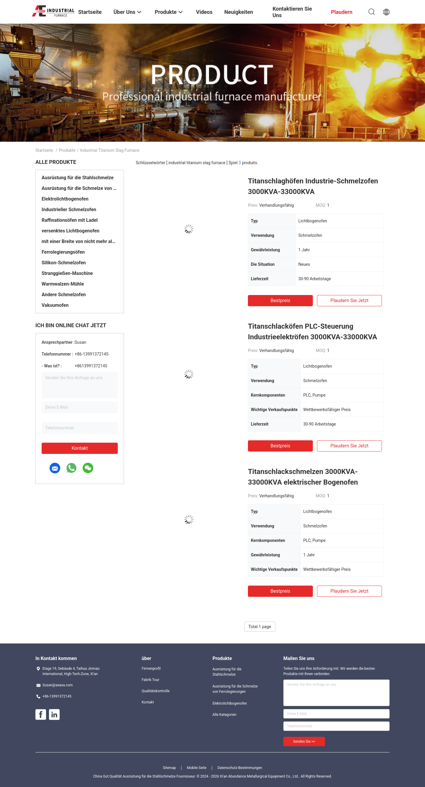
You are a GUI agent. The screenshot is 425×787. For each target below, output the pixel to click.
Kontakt (79, 448)
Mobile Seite (197, 768)
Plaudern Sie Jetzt (350, 300)
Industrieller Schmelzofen (69, 209)
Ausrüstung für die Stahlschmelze (78, 177)
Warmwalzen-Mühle (63, 284)
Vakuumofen (55, 305)
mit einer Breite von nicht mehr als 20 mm (80, 241)
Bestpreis (280, 300)
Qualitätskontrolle (155, 691)
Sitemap (169, 768)
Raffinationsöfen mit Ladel (70, 220)
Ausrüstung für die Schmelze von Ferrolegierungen (80, 188)
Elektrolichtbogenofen (65, 199)
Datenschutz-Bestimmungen (240, 768)
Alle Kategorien (224, 715)
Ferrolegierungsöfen (63, 252)
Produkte (67, 150)
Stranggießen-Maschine (67, 273)
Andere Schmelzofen (64, 294)
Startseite (44, 150)
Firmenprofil (151, 669)
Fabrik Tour (150, 680)
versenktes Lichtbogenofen (70, 231)
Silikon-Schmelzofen (64, 262)
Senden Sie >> (304, 741)
